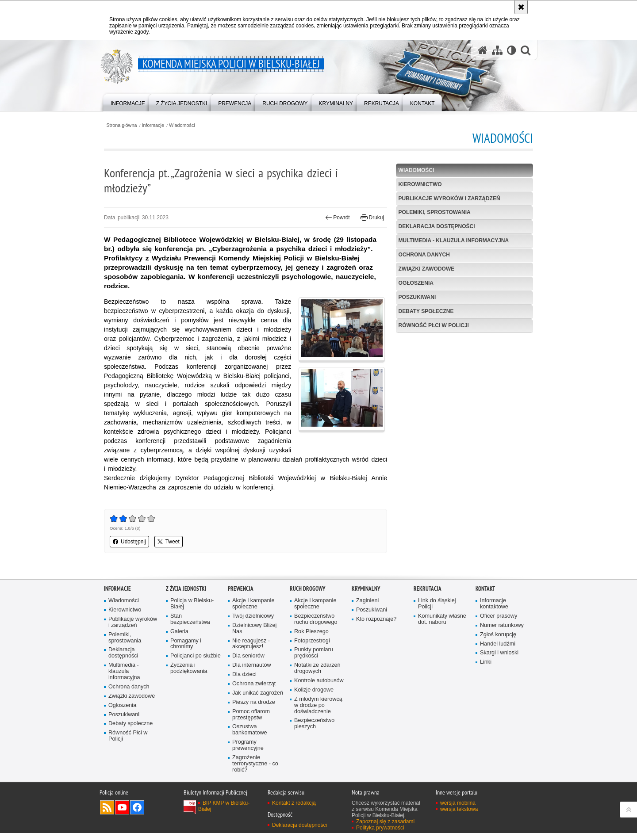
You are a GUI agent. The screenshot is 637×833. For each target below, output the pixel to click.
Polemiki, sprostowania (435, 212)
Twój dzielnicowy (253, 616)
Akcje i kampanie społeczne (253, 604)
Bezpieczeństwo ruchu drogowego (316, 619)
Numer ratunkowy (502, 625)
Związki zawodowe (427, 269)
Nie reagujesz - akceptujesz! (251, 644)
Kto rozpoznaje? (376, 619)
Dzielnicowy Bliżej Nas (254, 628)
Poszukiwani (417, 297)
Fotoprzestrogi (312, 641)
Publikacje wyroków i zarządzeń (449, 198)
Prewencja (240, 588)
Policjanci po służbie (195, 656)
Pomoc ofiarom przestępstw (251, 715)
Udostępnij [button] (129, 542)
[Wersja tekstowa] (511, 50)
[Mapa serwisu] (497, 50)
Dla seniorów (248, 656)
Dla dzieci (244, 674)
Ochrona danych (424, 255)
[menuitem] (128, 101)
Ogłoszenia (416, 283)
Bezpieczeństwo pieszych (314, 724)
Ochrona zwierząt (254, 684)
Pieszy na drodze (253, 702)
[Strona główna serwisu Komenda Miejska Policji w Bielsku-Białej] (482, 50)
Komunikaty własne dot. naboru (442, 619)
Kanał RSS (107, 807)
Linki (485, 662)
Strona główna (121, 125)
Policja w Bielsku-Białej (192, 604)
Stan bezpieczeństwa (190, 619)
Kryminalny (366, 588)
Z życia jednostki (186, 588)
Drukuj (372, 217)
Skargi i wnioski (499, 653)
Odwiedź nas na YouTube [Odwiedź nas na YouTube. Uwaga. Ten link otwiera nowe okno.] (122, 807)
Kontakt (485, 588)
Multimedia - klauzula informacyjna (454, 240)
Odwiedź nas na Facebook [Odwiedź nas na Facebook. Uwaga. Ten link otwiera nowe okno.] (137, 807)
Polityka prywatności (380, 828)
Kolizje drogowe (314, 690)
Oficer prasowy (498, 616)
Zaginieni (367, 601)
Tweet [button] (168, 542)
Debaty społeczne (426, 311)
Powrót (337, 217)
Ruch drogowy (307, 588)
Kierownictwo (420, 184)
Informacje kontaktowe (494, 604)
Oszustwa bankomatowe (249, 730)
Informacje (153, 125)
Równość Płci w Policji (434, 325)
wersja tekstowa (459, 809)
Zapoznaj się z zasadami (385, 821)
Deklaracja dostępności (437, 226)
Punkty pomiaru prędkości (313, 653)
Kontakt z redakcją (294, 803)
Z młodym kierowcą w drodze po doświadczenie (318, 705)
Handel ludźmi (497, 644)
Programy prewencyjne (248, 745)
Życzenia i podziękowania (188, 668)
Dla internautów (251, 665)
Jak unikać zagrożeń (257, 693)
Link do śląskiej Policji (437, 604)
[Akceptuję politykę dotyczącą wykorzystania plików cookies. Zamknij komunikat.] (521, 7)
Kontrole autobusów (319, 681)
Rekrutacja (427, 588)
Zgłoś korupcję (498, 635)
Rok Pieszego (311, 631)
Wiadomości (182, 125)
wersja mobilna (458, 803)
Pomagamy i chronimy (185, 644)
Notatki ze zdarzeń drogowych (317, 668)
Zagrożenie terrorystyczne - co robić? (255, 764)
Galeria (179, 631)
